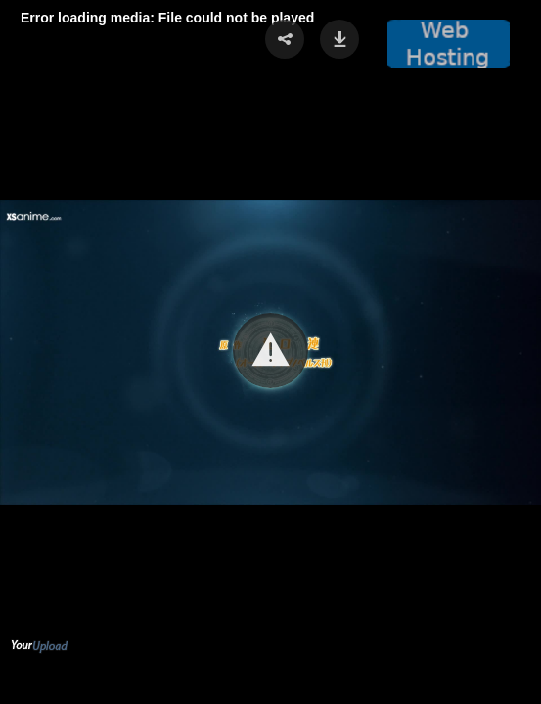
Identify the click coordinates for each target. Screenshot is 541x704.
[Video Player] (270, 352)
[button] (270, 350)
